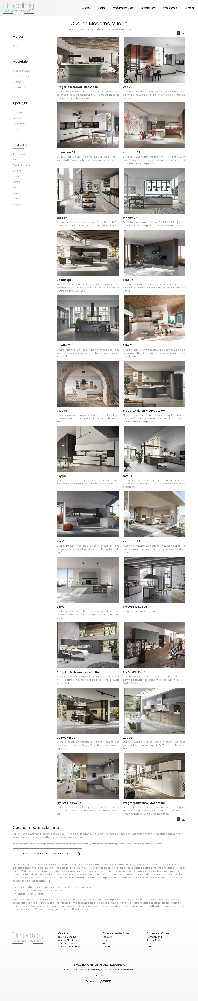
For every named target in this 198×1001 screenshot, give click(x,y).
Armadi (106, 946)
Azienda (86, 7)
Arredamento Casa (123, 7)
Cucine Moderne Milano (119, 29)
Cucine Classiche (67, 940)
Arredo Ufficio (170, 7)
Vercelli (16, 198)
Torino (16, 193)
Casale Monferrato (23, 165)
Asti (15, 159)
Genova (17, 170)
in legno (17, 81)
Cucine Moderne (95, 29)
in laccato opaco (22, 76)
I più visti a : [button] (21, 145)
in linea (16, 129)
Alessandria (19, 154)
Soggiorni (107, 936)
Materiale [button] (20, 61)
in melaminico (20, 87)
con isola (17, 118)
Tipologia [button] (20, 103)
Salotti (105, 940)
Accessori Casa (158, 933)
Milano (16, 176)
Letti (104, 943)
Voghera (17, 204)
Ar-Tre (16, 45)
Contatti (189, 7)
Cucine (101, 7)
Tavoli (150, 943)
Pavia (15, 187)
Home (70, 29)
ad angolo (18, 112)
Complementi (148, 7)
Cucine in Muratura (68, 946)
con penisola (19, 123)
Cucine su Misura (67, 943)
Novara (16, 181)
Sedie (150, 946)
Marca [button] (18, 36)
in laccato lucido (22, 70)
